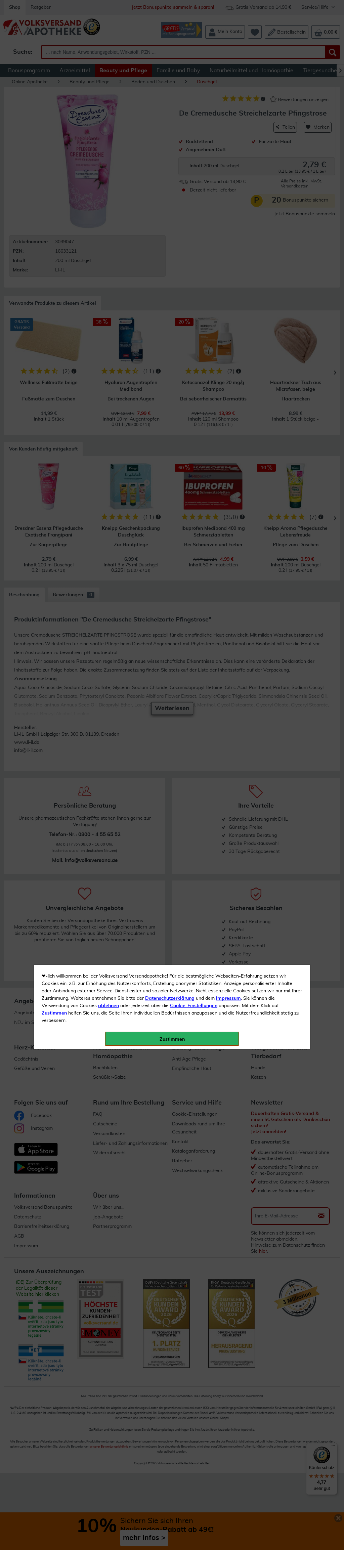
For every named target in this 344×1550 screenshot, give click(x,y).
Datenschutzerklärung (170, 150)
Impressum (228, 150)
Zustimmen (54, 165)
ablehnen (108, 158)
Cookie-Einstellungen (193, 158)
